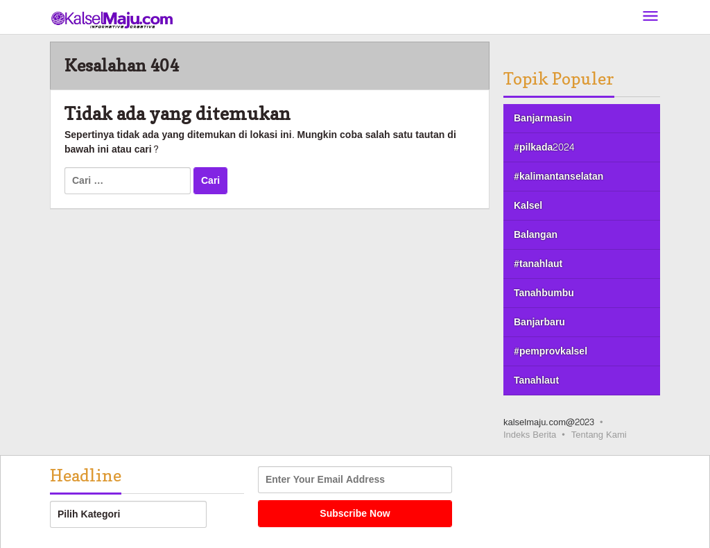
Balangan (535, 234)
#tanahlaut (538, 264)
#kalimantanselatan (558, 176)
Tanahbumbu (544, 293)
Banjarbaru (539, 322)
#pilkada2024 (544, 147)
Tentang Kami (599, 435)
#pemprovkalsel (550, 351)
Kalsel (528, 205)
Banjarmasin (543, 118)
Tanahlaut (536, 380)
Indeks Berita (529, 435)
